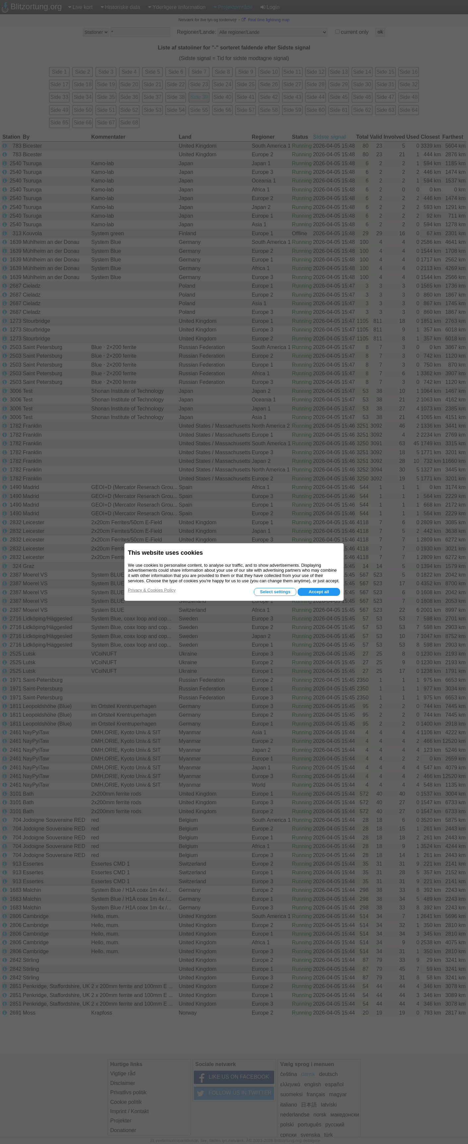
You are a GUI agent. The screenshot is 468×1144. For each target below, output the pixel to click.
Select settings (275, 591)
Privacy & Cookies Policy (152, 590)
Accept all (319, 591)
